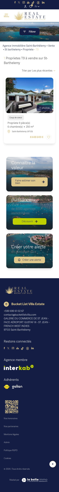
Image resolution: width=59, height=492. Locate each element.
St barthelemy (13, 49)
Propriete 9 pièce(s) (21, 125)
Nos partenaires (11, 426)
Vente (51, 45)
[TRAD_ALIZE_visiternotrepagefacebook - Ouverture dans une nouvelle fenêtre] (15, 2)
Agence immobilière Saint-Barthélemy (24, 45)
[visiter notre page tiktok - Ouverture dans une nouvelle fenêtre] (33, 2)
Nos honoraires (10, 418)
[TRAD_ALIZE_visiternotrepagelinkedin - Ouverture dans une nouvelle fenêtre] (43, 2)
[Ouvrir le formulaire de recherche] (29, 31)
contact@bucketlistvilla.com (20, 314)
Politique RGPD (10, 450)
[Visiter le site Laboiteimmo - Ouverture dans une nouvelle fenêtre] (34, 480)
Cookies (7, 458)
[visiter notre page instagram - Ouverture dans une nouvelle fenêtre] (23, 2)
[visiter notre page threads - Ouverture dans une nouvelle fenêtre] (38, 2)
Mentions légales (11, 434)
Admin (7, 442)
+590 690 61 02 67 (14, 311)
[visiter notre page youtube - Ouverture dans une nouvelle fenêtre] (28, 2)
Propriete (28, 49)
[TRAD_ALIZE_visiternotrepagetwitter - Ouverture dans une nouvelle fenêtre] (19, 2)
